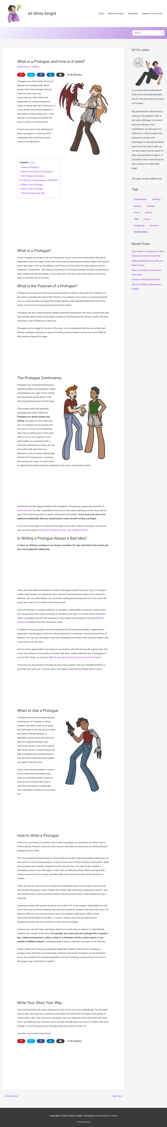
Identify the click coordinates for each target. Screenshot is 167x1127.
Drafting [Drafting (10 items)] (156, 196)
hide (32, 159)
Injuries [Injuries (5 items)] (148, 209)
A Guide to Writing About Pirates (147, 280)
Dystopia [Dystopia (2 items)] (138, 203)
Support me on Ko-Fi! (152, 13)
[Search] (162, 31)
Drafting (37, 63)
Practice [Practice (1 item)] (147, 216)
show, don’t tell (25, 507)
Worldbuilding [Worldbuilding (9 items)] (141, 228)
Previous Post (11, 1093)
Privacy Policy (83, 1119)
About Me (132, 13)
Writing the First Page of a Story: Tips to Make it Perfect (65, 526)
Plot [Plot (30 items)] (136, 215)
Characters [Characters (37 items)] (140, 195)
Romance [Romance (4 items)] (154, 222)
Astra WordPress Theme (106, 1112)
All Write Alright (43, 13)
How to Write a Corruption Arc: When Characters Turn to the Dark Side (148, 252)
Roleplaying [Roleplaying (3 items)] (139, 222)
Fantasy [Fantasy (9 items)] (151, 202)
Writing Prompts (116, 13)
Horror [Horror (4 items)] (137, 209)
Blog (101, 13)
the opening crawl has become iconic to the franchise (79, 654)
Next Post (118, 1093)
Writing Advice (24, 63)
